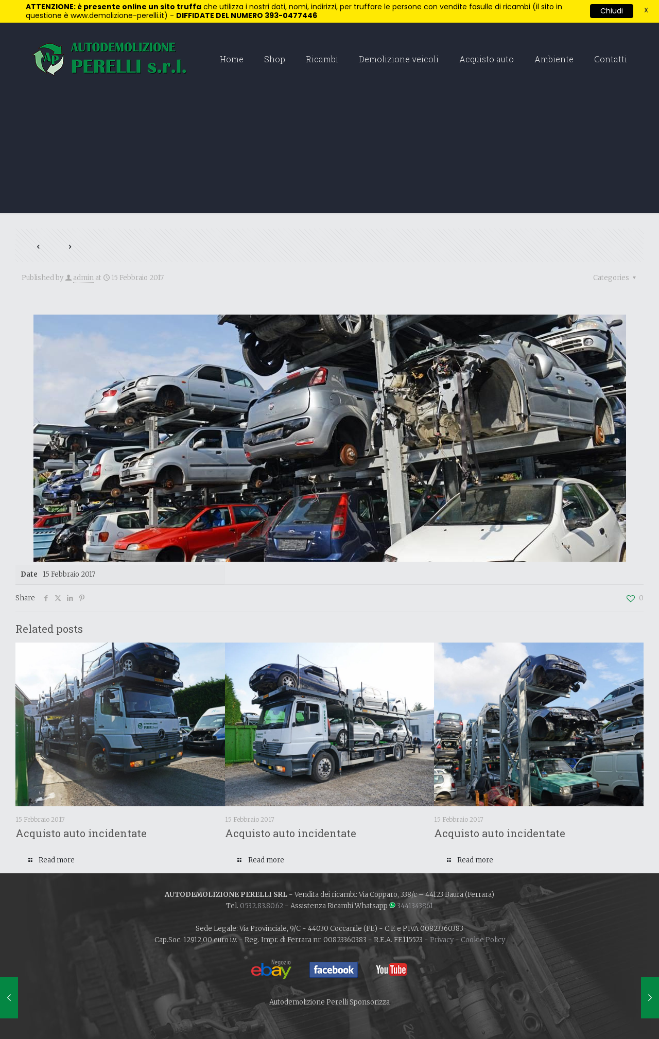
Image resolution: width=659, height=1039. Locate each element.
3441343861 (415, 906)
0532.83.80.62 (261, 906)
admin (83, 277)
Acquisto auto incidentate (81, 833)
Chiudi (611, 11)
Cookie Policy (483, 940)
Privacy (442, 940)
